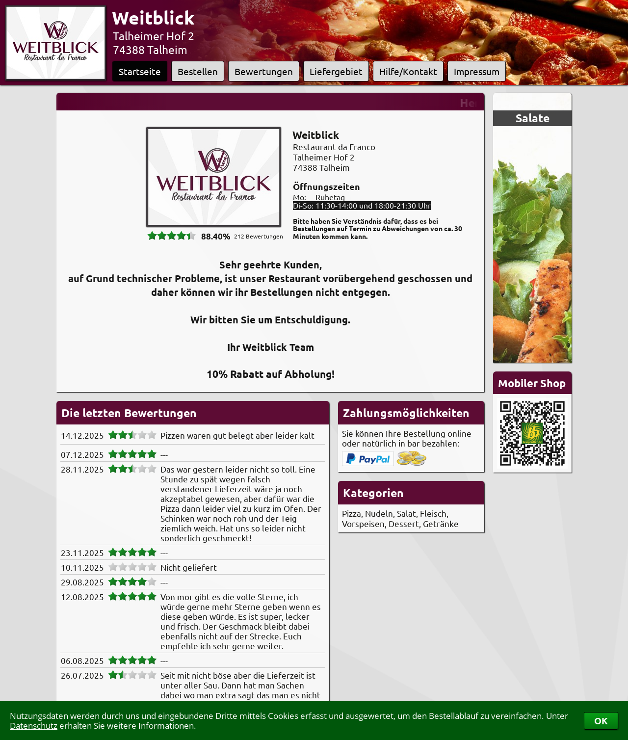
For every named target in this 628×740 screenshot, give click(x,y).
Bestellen (198, 71)
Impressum (476, 71)
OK (601, 720)
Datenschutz (33, 725)
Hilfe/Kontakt (408, 71)
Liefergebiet (336, 71)
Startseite (140, 71)
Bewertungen (264, 71)
